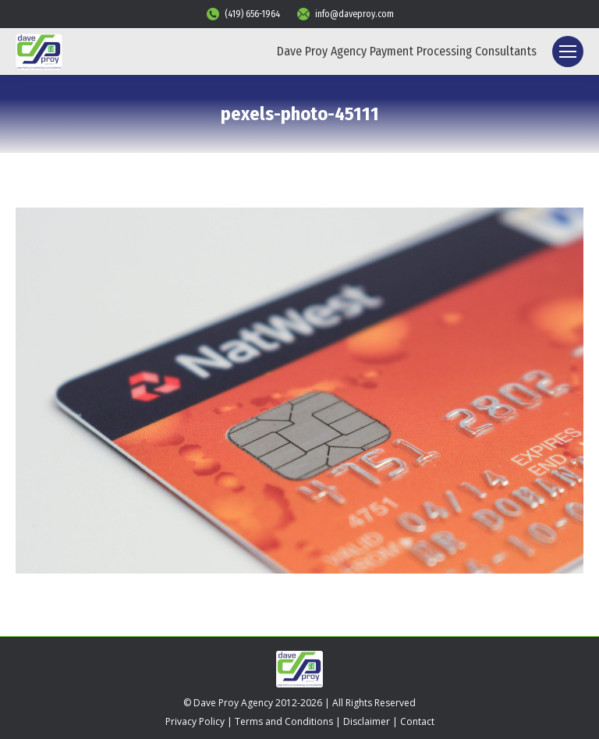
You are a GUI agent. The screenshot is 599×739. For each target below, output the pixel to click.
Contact (417, 721)
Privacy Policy (195, 721)
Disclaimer (366, 721)
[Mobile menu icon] (567, 51)
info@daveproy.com (345, 14)
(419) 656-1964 (242, 14)
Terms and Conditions (284, 721)
